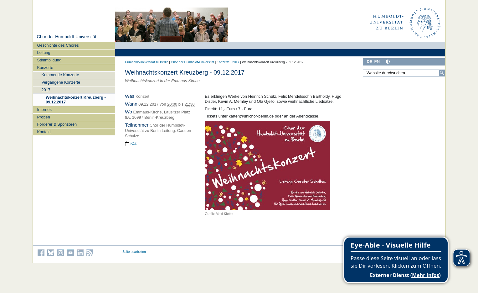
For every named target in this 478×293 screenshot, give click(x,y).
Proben (43, 117)
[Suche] (442, 73)
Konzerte (45, 67)
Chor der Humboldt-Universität (66, 36)
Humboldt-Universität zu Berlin (146, 62)
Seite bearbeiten (134, 252)
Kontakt (44, 131)
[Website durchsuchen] (404, 73)
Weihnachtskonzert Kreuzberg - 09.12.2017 (76, 99)
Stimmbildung (49, 60)
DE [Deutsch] (370, 61)
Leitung (43, 52)
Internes (44, 109)
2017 (45, 89)
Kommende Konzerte (60, 74)
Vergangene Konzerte (60, 82)
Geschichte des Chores (58, 45)
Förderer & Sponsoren (57, 124)
